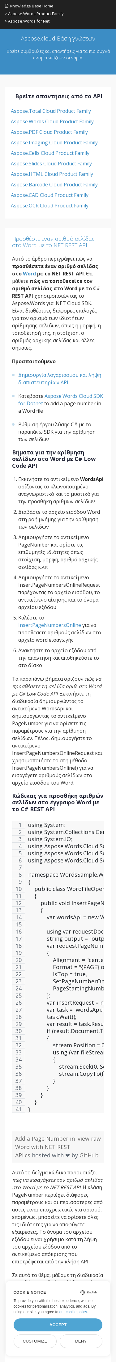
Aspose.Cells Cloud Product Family (50, 153)
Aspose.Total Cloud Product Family (51, 111)
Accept (58, 1324)
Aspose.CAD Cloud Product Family (49, 195)
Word (29, 273)
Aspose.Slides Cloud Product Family (51, 163)
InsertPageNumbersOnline (49, 625)
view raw (89, 1138)
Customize (35, 1341)
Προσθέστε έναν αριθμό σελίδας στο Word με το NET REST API (53, 242)
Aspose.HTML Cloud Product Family (52, 174)
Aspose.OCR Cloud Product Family (49, 205)
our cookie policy (73, 1312)
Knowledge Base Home (29, 6)
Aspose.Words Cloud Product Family (52, 121)
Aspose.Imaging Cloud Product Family (54, 142)
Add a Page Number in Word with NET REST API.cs (45, 1147)
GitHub (89, 1155)
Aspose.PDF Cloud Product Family (49, 132)
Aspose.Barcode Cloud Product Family (54, 184)
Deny (81, 1341)
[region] (58, 970)
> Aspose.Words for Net (27, 21)
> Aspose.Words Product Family (34, 13)
